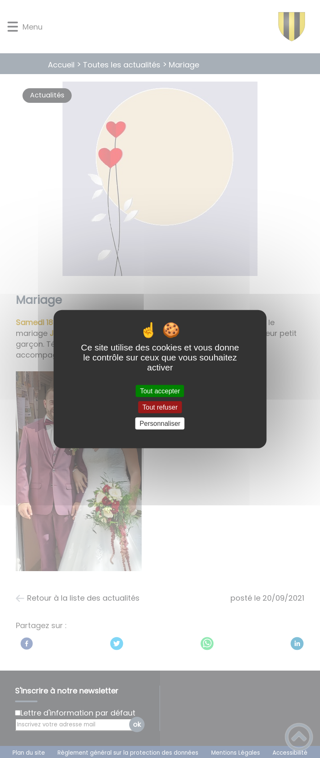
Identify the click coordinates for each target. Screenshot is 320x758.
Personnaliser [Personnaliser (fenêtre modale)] (160, 423)
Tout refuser (160, 406)
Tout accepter (160, 390)
